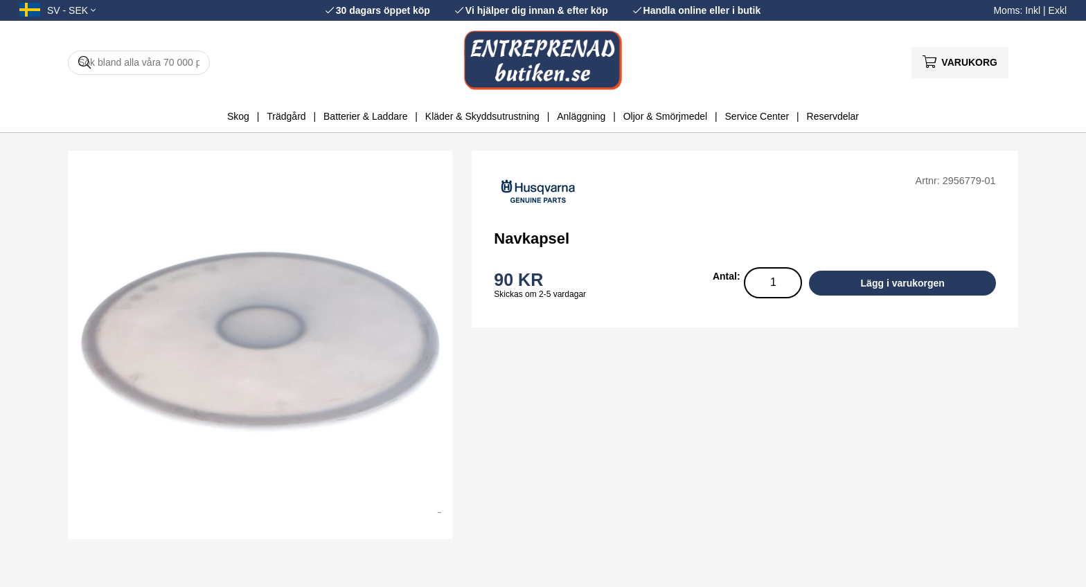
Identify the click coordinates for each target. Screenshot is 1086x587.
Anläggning (581, 116)
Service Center (757, 116)
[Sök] (139, 63)
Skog (238, 116)
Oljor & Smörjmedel (665, 116)
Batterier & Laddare (365, 116)
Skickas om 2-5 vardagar (540, 294)
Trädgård (286, 116)
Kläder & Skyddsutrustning (482, 116)
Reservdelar (833, 116)
